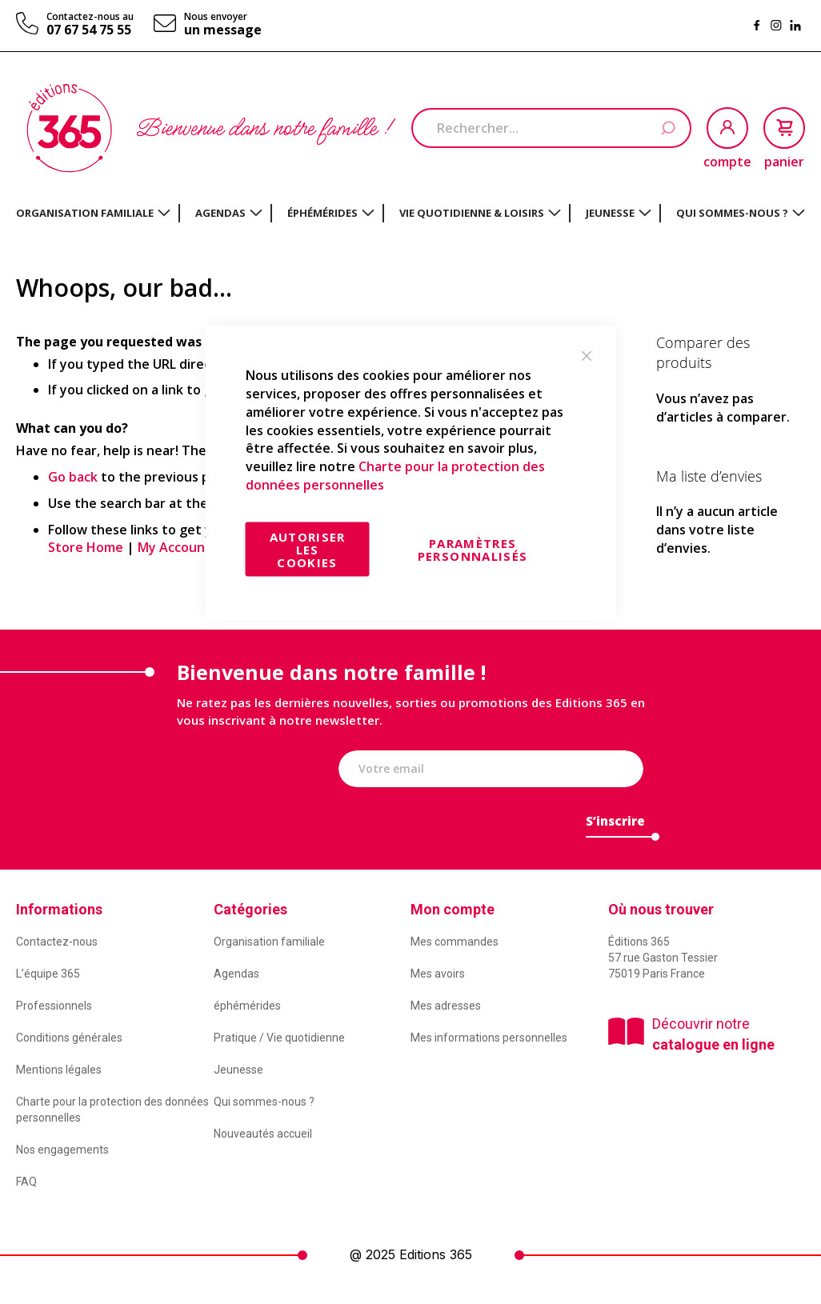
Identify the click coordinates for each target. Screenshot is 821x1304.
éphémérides (247, 1005)
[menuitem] (93, 213)
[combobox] (551, 128)
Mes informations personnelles (488, 1037)
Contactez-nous (57, 941)
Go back (73, 477)
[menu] (410, 213)
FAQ (26, 1181)
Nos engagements (62, 1149)
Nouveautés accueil (263, 1133)
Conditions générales (69, 1037)
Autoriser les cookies (308, 549)
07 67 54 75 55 (88, 29)
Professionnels (54, 1005)
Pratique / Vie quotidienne (279, 1037)
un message (223, 29)
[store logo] (69, 128)
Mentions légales (59, 1069)
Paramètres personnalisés (473, 548)
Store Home (85, 547)
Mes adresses (445, 1005)
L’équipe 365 (48, 973)
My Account (174, 547)
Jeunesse (238, 1069)
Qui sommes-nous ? (264, 1101)
